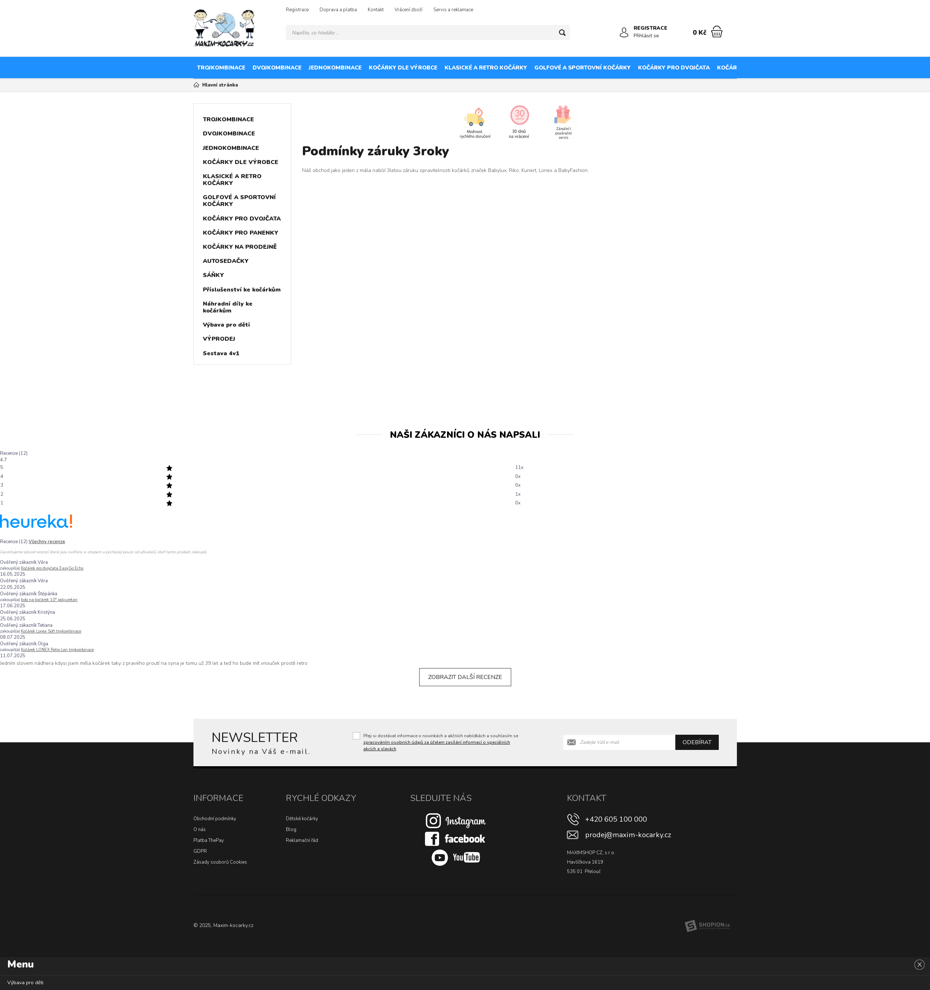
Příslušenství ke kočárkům (242, 290)
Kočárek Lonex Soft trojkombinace (51, 631)
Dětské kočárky (302, 818)
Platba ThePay (208, 840)
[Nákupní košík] (716, 31)
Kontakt (376, 10)
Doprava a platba (338, 10)
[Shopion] (707, 926)
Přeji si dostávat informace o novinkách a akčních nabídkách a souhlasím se (440, 742)
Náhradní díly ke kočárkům (228, 307)
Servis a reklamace (453, 10)
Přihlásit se (646, 35)
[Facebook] (455, 838)
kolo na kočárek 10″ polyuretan (49, 600)
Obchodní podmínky (214, 818)
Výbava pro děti (226, 325)
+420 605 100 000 (616, 819)
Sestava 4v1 (221, 353)
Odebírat (697, 742)
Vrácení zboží (408, 10)
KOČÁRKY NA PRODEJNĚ (828, 67)
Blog (291, 829)
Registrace (297, 10)
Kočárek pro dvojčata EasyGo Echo (52, 568)
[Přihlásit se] (624, 33)
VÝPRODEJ (219, 339)
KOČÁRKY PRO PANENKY (752, 67)
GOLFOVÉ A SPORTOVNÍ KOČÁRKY (582, 67)
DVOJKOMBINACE (277, 67)
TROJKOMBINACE (221, 67)
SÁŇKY (213, 275)
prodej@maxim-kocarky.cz (628, 835)
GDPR (200, 851)
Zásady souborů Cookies (220, 862)
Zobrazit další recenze (465, 677)
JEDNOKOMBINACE (335, 67)
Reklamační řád (302, 840)
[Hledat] (562, 32)
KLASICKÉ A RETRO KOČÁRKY (486, 67)
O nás (199, 829)
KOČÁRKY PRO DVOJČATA (674, 67)
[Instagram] (455, 820)
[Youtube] (455, 857)
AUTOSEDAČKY (891, 67)
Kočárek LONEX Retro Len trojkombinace (57, 650)
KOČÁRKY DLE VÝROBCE (403, 67)
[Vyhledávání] (428, 32)
